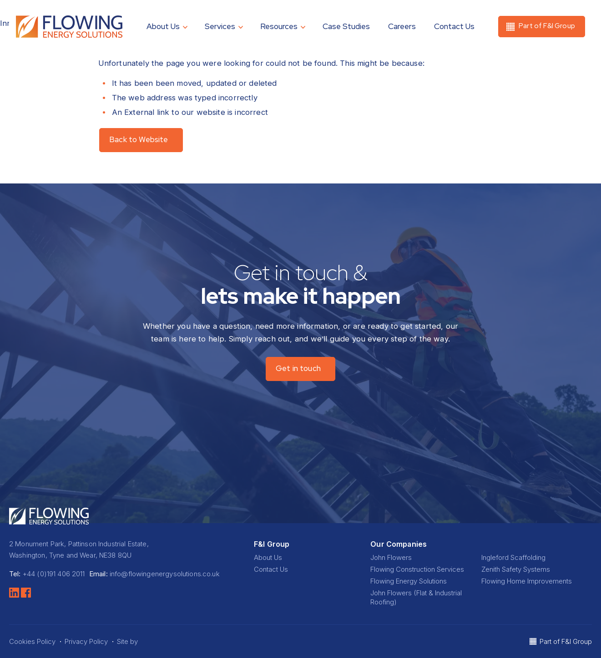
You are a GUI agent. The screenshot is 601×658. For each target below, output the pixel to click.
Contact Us (454, 26)
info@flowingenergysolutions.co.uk (165, 573)
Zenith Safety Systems (515, 569)
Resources (279, 26)
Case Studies (346, 26)
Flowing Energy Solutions (408, 581)
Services (220, 26)
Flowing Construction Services (417, 569)
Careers (402, 26)
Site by (135, 641)
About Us (163, 26)
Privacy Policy (86, 641)
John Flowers (391, 557)
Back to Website (138, 139)
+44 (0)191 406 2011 (54, 573)
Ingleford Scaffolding (513, 557)
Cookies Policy (32, 641)
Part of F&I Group (566, 641)
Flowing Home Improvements (526, 581)
